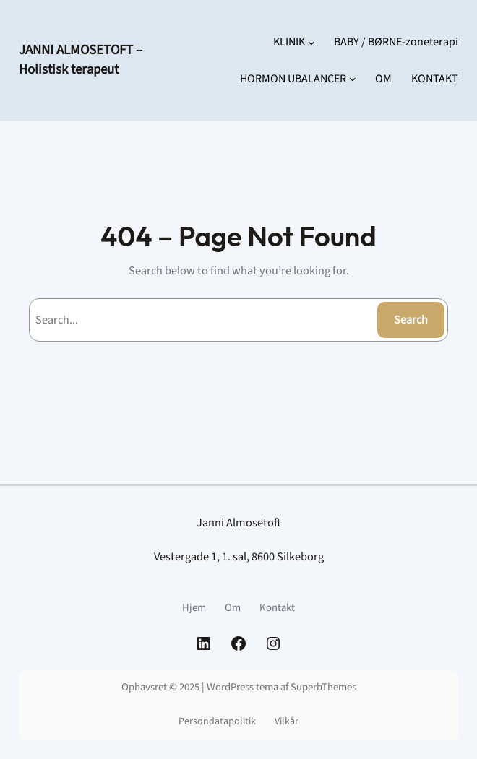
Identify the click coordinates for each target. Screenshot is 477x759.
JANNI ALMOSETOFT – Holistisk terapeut (80, 59)
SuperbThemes (323, 687)
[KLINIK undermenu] (311, 41)
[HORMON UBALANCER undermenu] (352, 78)
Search (411, 320)
